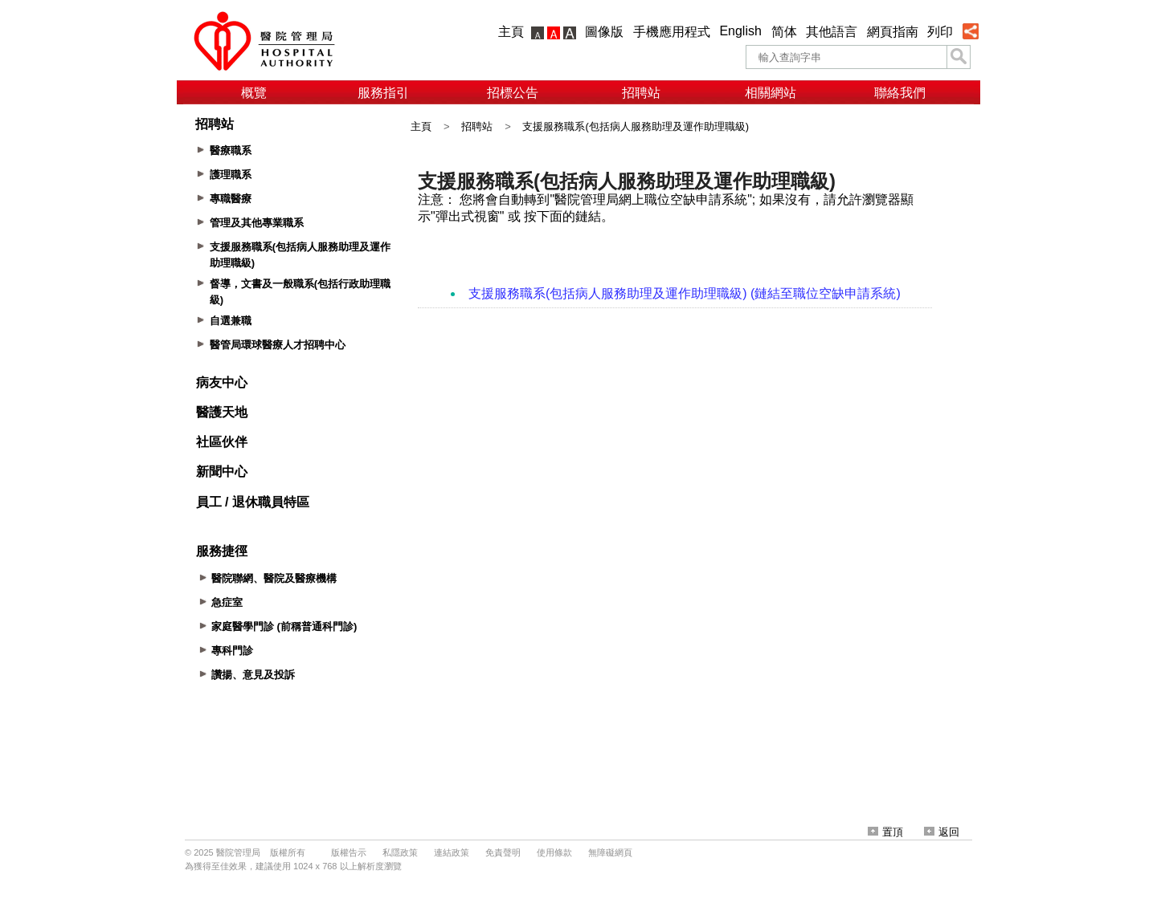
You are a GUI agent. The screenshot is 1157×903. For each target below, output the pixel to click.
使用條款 (554, 852)
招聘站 (641, 93)
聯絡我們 (900, 93)
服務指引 (383, 93)
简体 (784, 32)
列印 (940, 32)
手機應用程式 (671, 32)
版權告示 (348, 852)
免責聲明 (503, 852)
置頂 (885, 832)
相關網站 (770, 93)
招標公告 (512, 93)
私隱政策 (400, 852)
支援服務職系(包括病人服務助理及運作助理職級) (635, 126)
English (740, 31)
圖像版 (604, 32)
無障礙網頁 (610, 852)
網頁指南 (892, 32)
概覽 (254, 93)
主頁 (511, 32)
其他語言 (831, 32)
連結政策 (451, 852)
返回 (941, 832)
